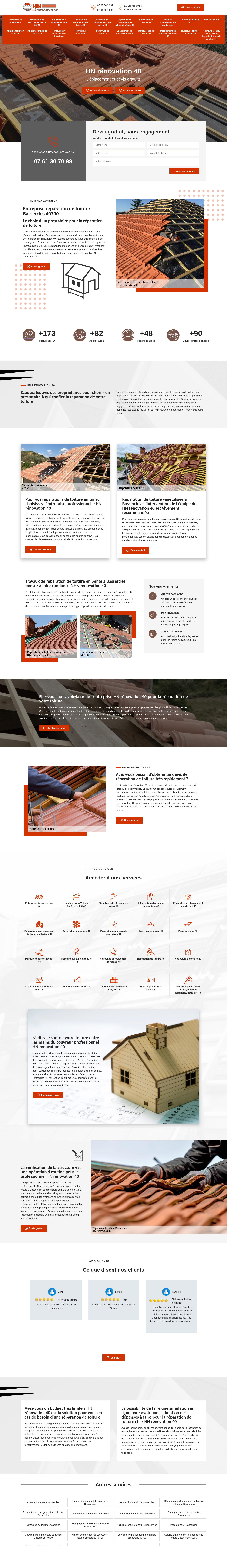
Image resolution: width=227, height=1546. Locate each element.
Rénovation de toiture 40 (146, 21)
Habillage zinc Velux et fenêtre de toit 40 (37, 22)
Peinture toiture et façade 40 (15, 32)
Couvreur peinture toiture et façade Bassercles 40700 (43, 1536)
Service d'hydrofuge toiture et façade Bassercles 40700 (137, 1536)
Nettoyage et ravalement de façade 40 (59, 33)
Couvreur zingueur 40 (190, 21)
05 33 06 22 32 (105, 5)
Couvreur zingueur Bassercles (43, 1502)
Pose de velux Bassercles (183, 1524)
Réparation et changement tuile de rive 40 (102, 22)
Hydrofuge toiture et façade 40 (190, 32)
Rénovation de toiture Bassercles (136, 1502)
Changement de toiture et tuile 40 (124, 32)
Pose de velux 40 (211, 20)
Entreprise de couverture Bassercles (90, 1513)
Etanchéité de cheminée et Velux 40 (59, 22)
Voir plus (113, 1357)
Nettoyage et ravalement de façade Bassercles (90, 1525)
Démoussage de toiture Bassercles (136, 1513)
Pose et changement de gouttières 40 (168, 22)
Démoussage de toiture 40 (146, 32)
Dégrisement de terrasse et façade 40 (168, 33)
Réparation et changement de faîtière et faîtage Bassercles (184, 1502)
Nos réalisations (97, 90)
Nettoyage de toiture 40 (102, 32)
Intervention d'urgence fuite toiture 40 (80, 22)
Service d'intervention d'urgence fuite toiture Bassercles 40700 (183, 1536)
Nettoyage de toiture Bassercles (43, 1524)
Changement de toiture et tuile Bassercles (184, 1514)
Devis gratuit (190, 7)
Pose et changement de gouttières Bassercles (90, 1502)
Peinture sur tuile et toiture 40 (37, 32)
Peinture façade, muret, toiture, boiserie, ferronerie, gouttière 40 (211, 35)
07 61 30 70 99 (105, 10)
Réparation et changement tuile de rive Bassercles (43, 1514)
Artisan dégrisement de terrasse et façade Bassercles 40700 (90, 1536)
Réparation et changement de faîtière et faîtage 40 (124, 22)
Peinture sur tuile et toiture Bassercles (137, 1524)
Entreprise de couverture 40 (15, 21)
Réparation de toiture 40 (81, 32)
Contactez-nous (130, 90)
